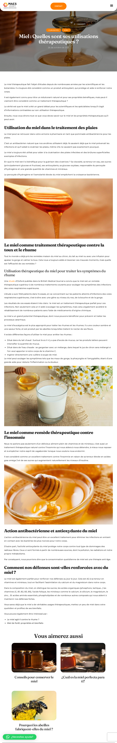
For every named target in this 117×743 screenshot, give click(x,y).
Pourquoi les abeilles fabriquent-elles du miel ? (34, 727)
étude (12, 281)
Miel (66, 30)
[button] (111, 5)
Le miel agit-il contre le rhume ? (23, 619)
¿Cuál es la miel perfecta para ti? (83, 679)
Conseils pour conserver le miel (34, 679)
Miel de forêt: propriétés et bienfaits (25, 623)
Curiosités (54, 30)
